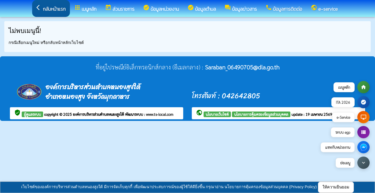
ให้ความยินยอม (335, 187)
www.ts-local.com (159, 114)
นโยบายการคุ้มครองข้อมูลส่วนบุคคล (261, 114)
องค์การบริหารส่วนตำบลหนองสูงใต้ (99, 114)
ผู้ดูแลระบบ (32, 114)
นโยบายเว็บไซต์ (217, 114)
